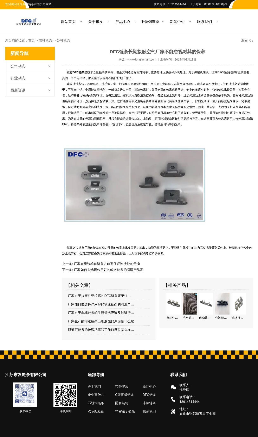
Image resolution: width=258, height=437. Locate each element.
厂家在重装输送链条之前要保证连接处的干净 (106, 264)
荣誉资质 (121, 386)
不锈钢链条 (150, 22)
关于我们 (94, 386)
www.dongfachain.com (141, 59)
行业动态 (18, 78)
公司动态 (18, 66)
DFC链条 (149, 395)
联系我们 (204, 22)
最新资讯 (18, 90)
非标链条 (149, 403)
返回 (244, 40)
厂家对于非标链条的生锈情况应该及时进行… (101, 313)
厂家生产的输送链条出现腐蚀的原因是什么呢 (101, 321)
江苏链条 (91, 253)
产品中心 (122, 22)
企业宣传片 (96, 395)
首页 (31, 40)
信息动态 (45, 40)
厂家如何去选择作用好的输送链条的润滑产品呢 (108, 270)
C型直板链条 (124, 395)
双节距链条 (96, 411)
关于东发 (95, 22)
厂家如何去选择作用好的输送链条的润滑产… (101, 304)
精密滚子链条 (125, 411)
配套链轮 (121, 403)
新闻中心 (177, 22)
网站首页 (68, 22)
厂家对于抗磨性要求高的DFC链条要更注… (99, 296)
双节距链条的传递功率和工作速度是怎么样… (101, 329)
